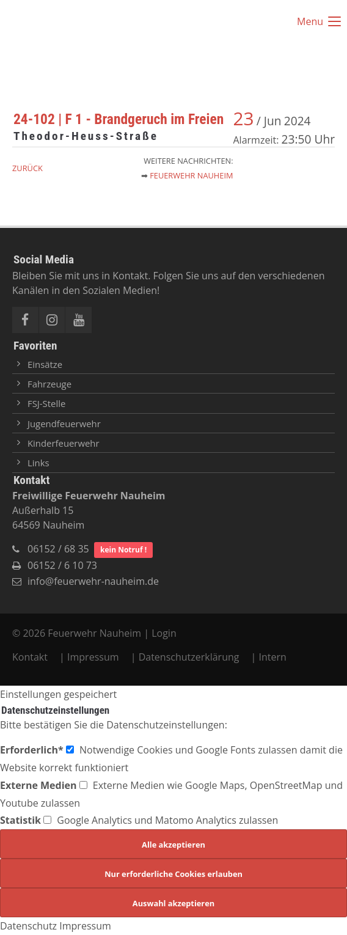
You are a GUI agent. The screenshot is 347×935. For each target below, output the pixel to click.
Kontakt (31, 657)
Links (38, 463)
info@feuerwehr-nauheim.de (93, 581)
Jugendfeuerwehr (64, 423)
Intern (273, 657)
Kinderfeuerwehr (63, 443)
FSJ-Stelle (46, 403)
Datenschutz (28, 926)
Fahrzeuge (49, 384)
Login (164, 633)
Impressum (93, 657)
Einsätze (44, 364)
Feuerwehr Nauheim (191, 175)
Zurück (27, 168)
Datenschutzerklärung (189, 657)
